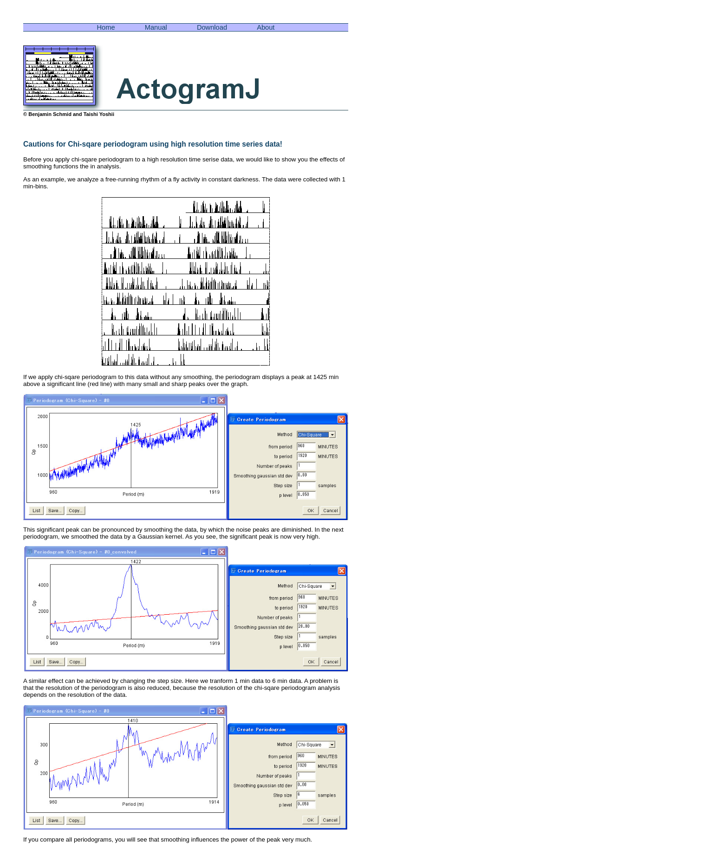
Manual (156, 27)
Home (106, 27)
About (265, 27)
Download (212, 27)
